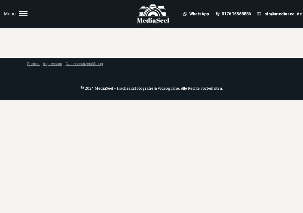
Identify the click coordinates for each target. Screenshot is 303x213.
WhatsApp (196, 14)
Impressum (52, 64)
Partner (33, 64)
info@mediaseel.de (279, 14)
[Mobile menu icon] (15, 13)
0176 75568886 (233, 14)
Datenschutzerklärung (84, 64)
